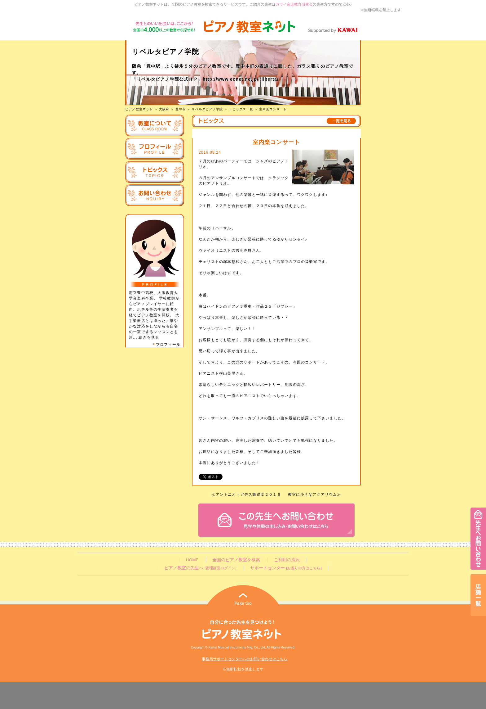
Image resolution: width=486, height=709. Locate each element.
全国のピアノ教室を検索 (236, 560)
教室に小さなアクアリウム (312, 494)
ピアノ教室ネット (139, 109)
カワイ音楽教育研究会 (294, 4)
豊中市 (180, 109)
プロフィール (166, 344)
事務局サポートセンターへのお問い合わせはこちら (244, 659)
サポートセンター (285, 568)
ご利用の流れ (287, 560)
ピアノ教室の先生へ (200, 568)
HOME (192, 560)
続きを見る (149, 337)
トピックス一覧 (241, 109)
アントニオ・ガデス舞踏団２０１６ (248, 494)
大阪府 (164, 109)
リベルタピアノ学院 (207, 109)
